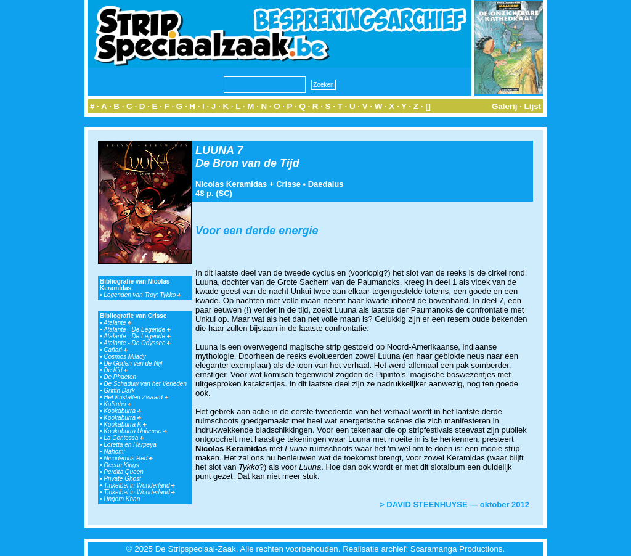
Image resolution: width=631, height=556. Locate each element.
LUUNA (214, 150)
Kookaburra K (125, 424)
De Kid (116, 370)
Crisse (288, 184)
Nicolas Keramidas (231, 184)
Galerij (505, 106)
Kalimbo (117, 404)
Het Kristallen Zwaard (136, 397)
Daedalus (326, 184)
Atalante (117, 322)
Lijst (532, 106)
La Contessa (124, 438)
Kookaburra (122, 410)
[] (428, 106)
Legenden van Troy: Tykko (142, 295)
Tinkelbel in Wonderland (139, 485)
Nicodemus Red (128, 458)
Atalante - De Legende (137, 329)
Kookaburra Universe (135, 431)
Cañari (115, 349)
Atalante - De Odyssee (137, 343)
